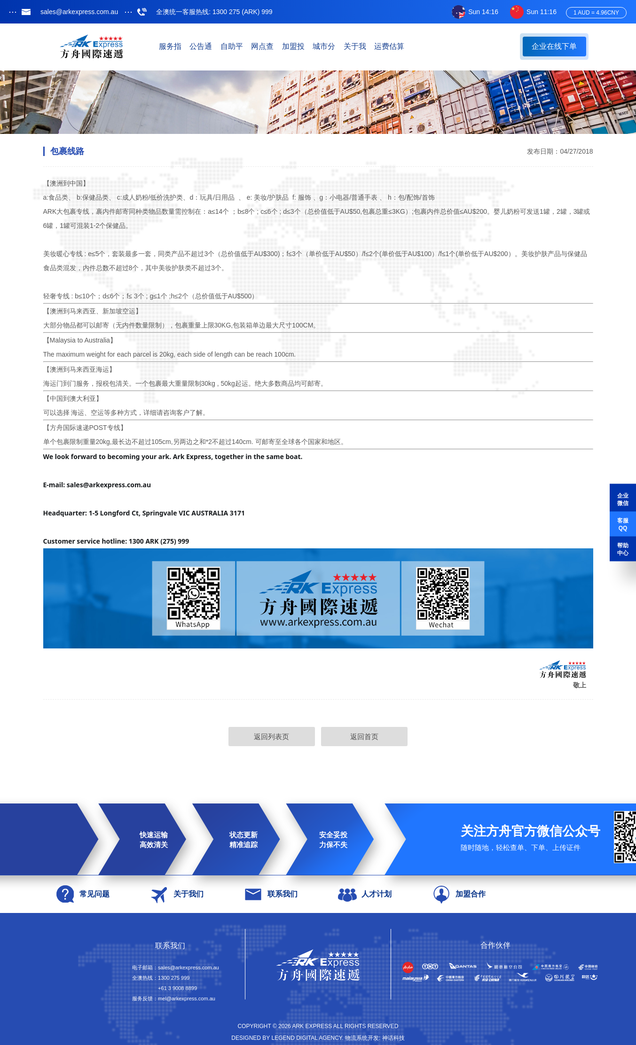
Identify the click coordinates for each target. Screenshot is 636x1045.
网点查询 (346, 47)
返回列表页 (265, 737)
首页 (158, 47)
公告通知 (252, 47)
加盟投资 (393, 47)
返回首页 (371, 737)
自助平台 (299, 47)
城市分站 (440, 47)
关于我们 (487, 47)
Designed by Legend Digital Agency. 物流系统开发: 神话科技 (317, 1039)
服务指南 (205, 47)
